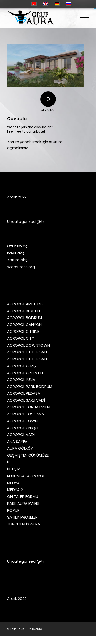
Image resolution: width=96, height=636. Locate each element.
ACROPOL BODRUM (24, 317)
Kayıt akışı (16, 253)
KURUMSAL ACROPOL (26, 476)
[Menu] (82, 17)
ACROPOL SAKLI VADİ (26, 400)
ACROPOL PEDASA (23, 393)
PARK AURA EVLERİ (23, 503)
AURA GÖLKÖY (20, 448)
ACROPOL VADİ (21, 434)
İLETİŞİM (13, 469)
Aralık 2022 (16, 197)
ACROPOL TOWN (22, 420)
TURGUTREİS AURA (23, 524)
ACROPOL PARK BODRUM (29, 386)
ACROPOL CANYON (24, 324)
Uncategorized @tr (25, 221)
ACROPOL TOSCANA (25, 414)
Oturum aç (17, 246)
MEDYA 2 (15, 489)
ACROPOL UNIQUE (23, 427)
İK (8, 462)
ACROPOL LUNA (21, 379)
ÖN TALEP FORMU (22, 496)
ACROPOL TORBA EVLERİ (28, 407)
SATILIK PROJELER (22, 517)
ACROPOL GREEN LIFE (25, 372)
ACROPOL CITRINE (23, 331)
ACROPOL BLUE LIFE (24, 310)
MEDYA (13, 482)
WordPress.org (21, 266)
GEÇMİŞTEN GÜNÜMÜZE (28, 455)
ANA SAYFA (17, 441)
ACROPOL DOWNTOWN (28, 345)
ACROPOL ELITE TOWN (27, 352)
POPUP (13, 510)
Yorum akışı (17, 259)
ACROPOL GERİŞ (21, 365)
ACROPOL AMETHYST (26, 304)
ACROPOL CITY (20, 338)
